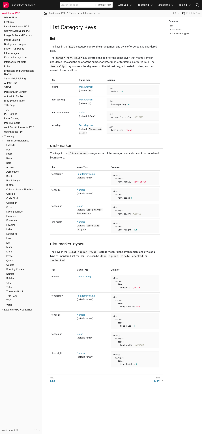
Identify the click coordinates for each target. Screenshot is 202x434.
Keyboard (11, 233)
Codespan (11, 203)
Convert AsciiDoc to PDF (17, 31)
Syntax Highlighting (15, 78)
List (8, 242)
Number (81, 190)
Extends (10, 145)
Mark (9, 247)
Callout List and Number (19, 189)
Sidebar (10, 278)
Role (8, 163)
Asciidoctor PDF (11, 13)
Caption (10, 194)
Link (8, 238)
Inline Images (11, 53)
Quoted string (84, 276)
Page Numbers (12, 123)
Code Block (12, 198)
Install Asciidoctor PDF (16, 26)
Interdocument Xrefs (15, 62)
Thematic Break (15, 291)
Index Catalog (11, 118)
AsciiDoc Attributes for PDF (19, 127)
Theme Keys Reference (16, 140)
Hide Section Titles (14, 100)
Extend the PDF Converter (18, 309)
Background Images (15, 44)
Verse (9, 305)
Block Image (13, 180)
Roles (7, 66)
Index (9, 229)
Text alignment (86, 125)
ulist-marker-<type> (179, 33)
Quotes (10, 265)
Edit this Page (193, 13)
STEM (7, 87)
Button (10, 185)
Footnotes (11, 220)
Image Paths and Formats (18, 35)
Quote (9, 260)
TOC (6, 109)
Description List (14, 211)
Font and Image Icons (16, 57)
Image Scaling (12, 40)
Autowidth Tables (13, 96)
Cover (9, 207)
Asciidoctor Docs (23, 5)
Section (10, 274)
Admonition (12, 171)
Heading (10, 225)
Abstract (10, 167)
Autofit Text (10, 83)
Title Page (9, 105)
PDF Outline (10, 114)
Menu (9, 251)
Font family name (86, 174)
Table (9, 287)
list (171, 25)
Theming (9, 136)
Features (9, 22)
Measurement (86, 86)
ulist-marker (176, 29)
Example (11, 216)
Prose (9, 256)
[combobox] (77, 5)
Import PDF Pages (14, 48)
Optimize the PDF (13, 131)
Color (82, 112)
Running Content (15, 269)
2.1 (174, 13)
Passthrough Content (15, 92)
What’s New (10, 17)
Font (8, 149)
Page (9, 154)
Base (9, 158)
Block (9, 176)
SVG (8, 282)
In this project (103, 5)
